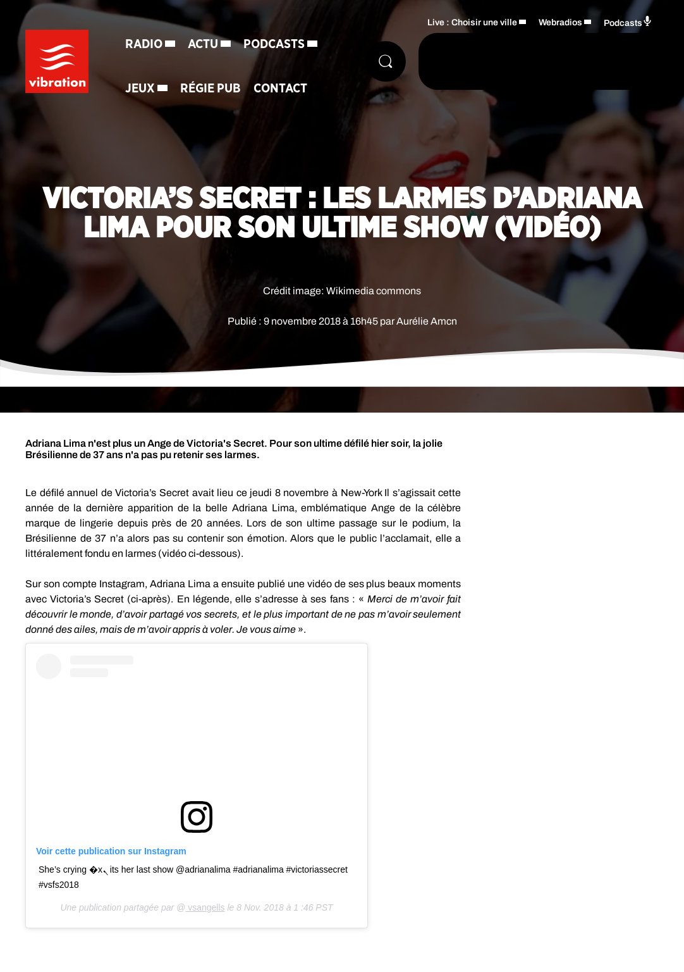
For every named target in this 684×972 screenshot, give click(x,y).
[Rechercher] (385, 61)
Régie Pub (210, 88)
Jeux (140, 88)
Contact (280, 88)
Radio (143, 44)
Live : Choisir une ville (472, 22)
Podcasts (274, 44)
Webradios (560, 22)
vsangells (204, 907)
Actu (203, 44)
